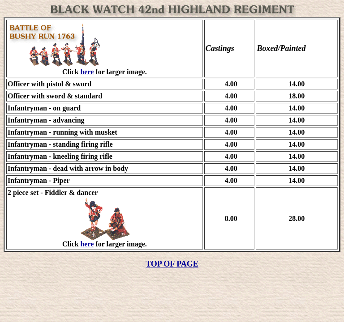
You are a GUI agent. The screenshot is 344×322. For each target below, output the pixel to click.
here (87, 72)
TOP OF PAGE (172, 263)
